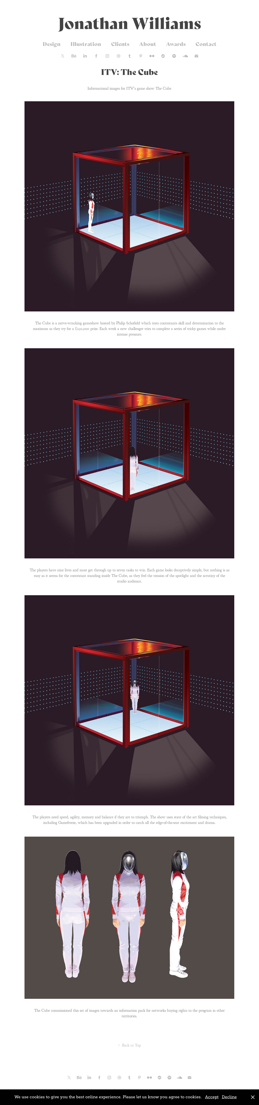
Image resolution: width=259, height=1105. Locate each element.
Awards (176, 44)
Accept (211, 1097)
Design (52, 44)
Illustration (85, 44)
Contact (206, 44)
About (147, 44)
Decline (229, 1097)
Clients (120, 44)
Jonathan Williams (129, 22)
